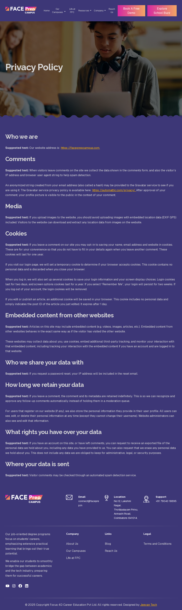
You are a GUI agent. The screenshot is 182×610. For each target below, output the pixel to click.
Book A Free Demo (130, 11)
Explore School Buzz (161, 11)
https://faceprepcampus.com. (80, 148)
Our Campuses (56, 11)
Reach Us (111, 11)
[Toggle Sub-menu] (64, 11)
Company (97, 10)
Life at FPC (71, 11)
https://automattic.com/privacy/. (114, 190)
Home (46, 10)
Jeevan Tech (148, 605)
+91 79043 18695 (166, 501)
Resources (82, 10)
